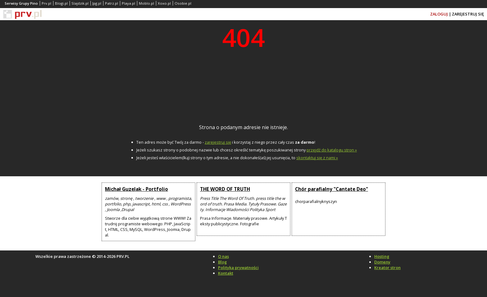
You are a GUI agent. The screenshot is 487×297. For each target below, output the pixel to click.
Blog (222, 262)
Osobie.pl (183, 3)
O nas (223, 256)
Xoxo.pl (164, 3)
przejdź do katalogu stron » (332, 150)
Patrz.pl (111, 3)
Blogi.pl (61, 3)
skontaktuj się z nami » (317, 157)
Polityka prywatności (238, 267)
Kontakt (225, 273)
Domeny (382, 262)
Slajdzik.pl (80, 3)
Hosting (381, 256)
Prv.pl (46, 3)
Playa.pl (128, 3)
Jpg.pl (96, 3)
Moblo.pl (146, 3)
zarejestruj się (218, 142)
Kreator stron (387, 267)
